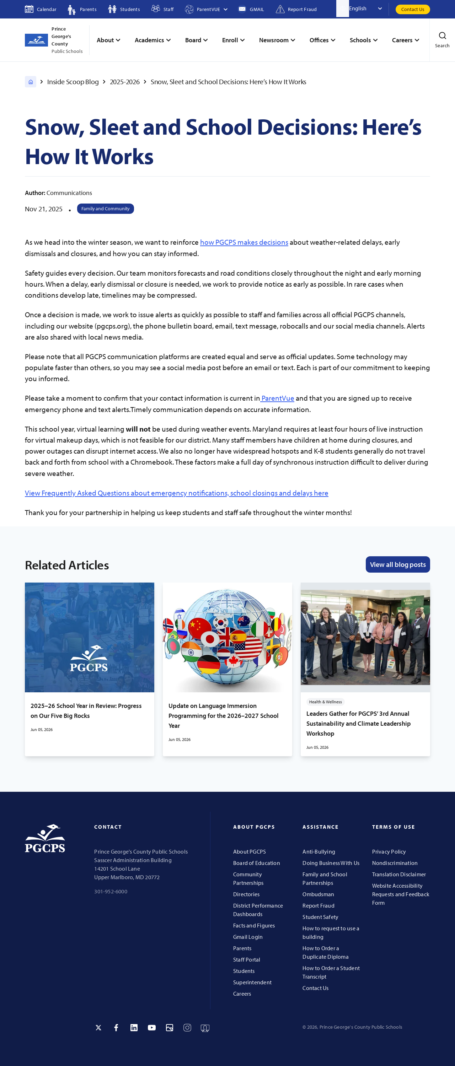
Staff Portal (247, 959)
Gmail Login (248, 936)
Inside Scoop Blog (73, 81)
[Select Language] (369, 8)
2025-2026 (125, 81)
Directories (246, 894)
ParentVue (277, 397)
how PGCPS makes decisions (244, 242)
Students (244, 970)
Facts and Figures (254, 925)
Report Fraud (318, 905)
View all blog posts (398, 564)
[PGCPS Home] (30, 81)
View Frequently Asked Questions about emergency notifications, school (138, 492)
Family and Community (105, 208)
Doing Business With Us (331, 862)
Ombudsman (318, 894)
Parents (242, 948)
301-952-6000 (110, 891)
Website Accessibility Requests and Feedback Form (400, 894)
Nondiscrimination (395, 862)
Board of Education (256, 862)
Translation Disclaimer (399, 874)
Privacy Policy (389, 851)
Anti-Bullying (319, 851)
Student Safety (320, 916)
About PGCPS (249, 851)
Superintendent (252, 982)
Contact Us (412, 9)
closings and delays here (290, 492)
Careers (242, 993)
